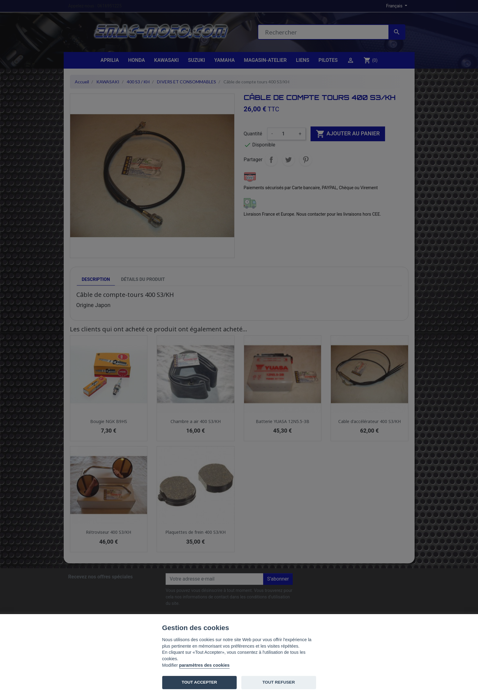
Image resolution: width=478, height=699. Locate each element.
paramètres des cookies (204, 665)
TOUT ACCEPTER (199, 682)
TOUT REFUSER (279, 682)
